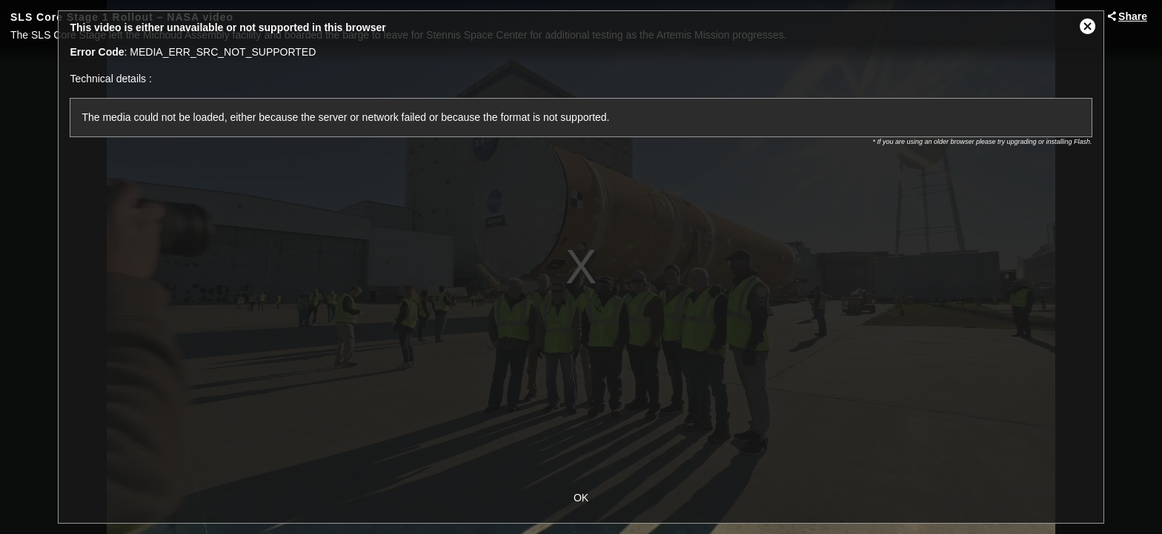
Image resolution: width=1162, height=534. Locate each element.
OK (581, 498)
